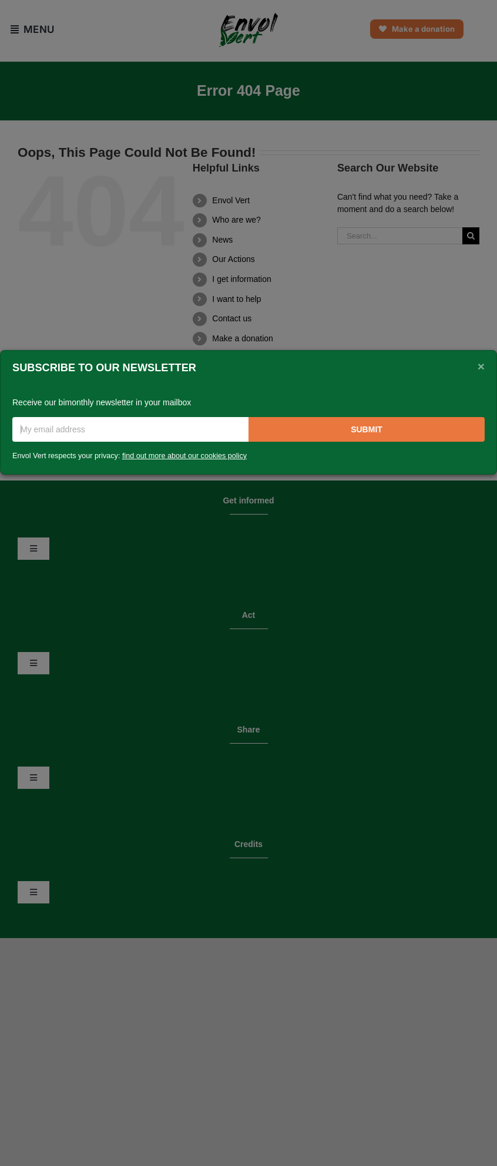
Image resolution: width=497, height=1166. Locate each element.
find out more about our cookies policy (184, 456)
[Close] (481, 366)
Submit (366, 429)
